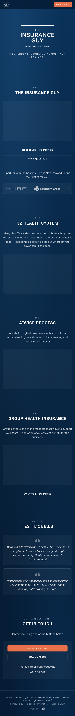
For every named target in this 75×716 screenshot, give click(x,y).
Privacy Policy (16, 704)
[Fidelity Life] (34, 189)
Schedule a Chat (37, 648)
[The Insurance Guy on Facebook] (43, 709)
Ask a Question (37, 158)
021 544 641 (37, 672)
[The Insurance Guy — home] (6, 4)
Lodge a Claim (58, 704)
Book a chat (63, 4)
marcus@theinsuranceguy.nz (37, 666)
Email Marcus (37, 657)
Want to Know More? (37, 494)
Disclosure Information (37, 150)
